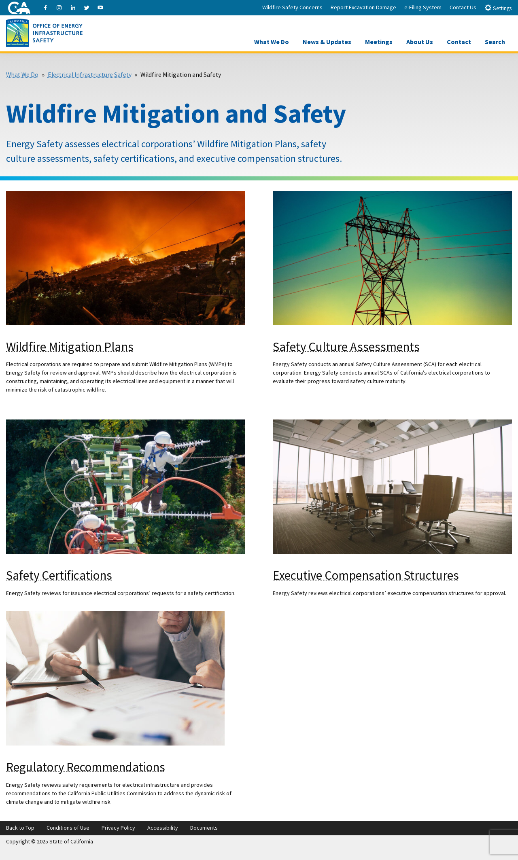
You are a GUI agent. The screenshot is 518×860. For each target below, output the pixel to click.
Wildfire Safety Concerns (292, 7)
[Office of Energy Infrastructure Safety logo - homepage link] (44, 32)
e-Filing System (423, 7)
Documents (204, 827)
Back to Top (20, 827)
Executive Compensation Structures (366, 575)
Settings (498, 8)
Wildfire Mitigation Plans (70, 346)
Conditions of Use (68, 827)
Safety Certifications (59, 575)
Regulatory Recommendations (85, 767)
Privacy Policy (118, 827)
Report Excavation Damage (363, 7)
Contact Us (463, 7)
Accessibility (162, 827)
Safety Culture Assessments (346, 346)
